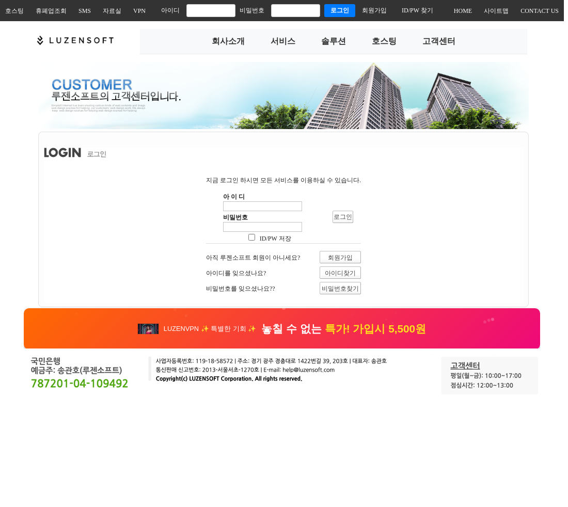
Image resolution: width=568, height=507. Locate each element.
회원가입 (374, 10)
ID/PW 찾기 (417, 10)
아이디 (170, 10)
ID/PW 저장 (274, 238)
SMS (84, 10)
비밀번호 (252, 10)
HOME (463, 10)
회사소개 (228, 41)
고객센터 (438, 41)
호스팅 (14, 10)
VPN (139, 10)
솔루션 (333, 41)
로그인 (339, 10)
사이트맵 (496, 10)
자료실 (112, 10)
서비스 (283, 41)
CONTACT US (539, 10)
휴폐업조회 (51, 10)
